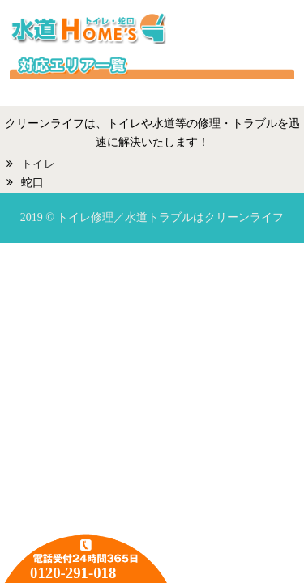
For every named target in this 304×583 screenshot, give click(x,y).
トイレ (38, 164)
